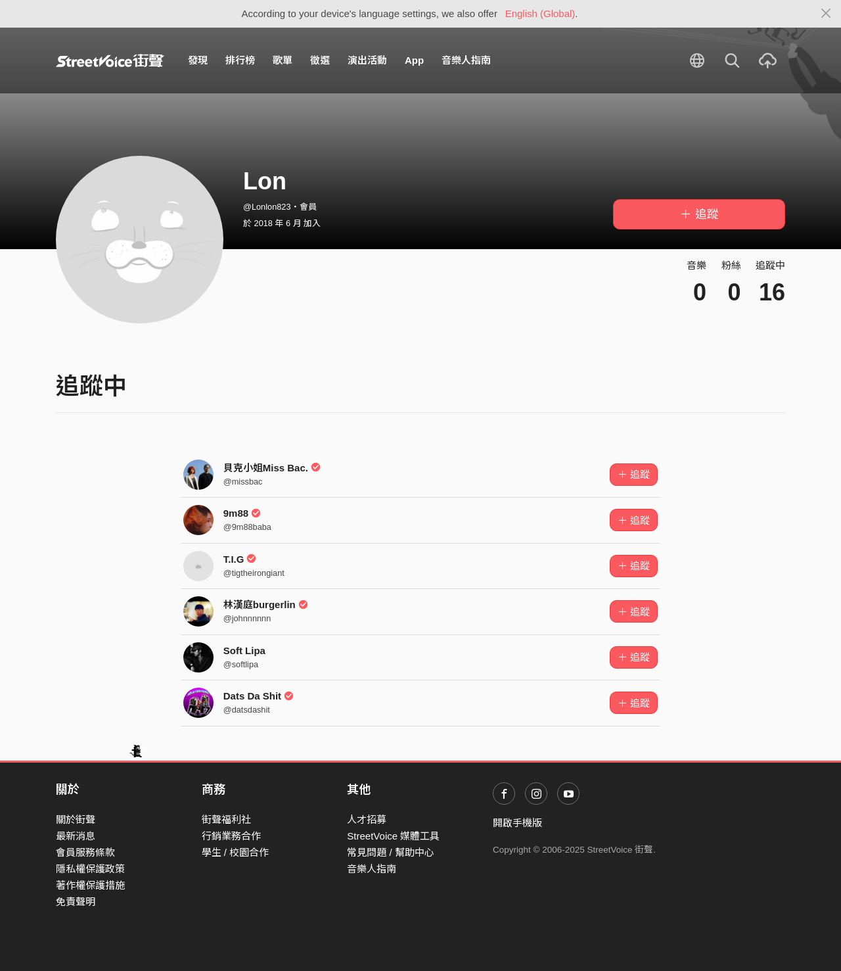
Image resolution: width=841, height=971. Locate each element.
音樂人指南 (466, 60)
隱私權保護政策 (90, 868)
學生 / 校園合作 (235, 852)
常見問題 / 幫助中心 (390, 852)
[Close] (826, 14)
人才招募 (366, 819)
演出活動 (367, 60)
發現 (198, 60)
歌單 (282, 60)
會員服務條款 (85, 852)
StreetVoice (110, 60)
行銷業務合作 (231, 835)
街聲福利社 (226, 819)
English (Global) (540, 13)
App (414, 60)
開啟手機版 (517, 822)
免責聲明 (75, 901)
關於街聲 (75, 819)
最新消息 (75, 835)
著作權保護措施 (90, 885)
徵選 (320, 60)
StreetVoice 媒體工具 (393, 835)
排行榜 (240, 60)
